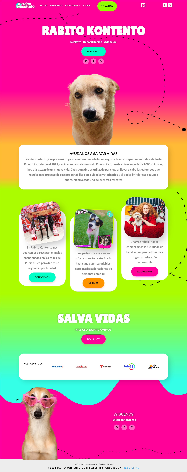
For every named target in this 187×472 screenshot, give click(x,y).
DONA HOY (107, 6)
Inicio (43, 5)
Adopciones (71, 5)
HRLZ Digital (130, 468)
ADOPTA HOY (144, 271)
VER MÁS (93, 283)
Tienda (86, 5)
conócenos (42, 277)
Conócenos (56, 5)
